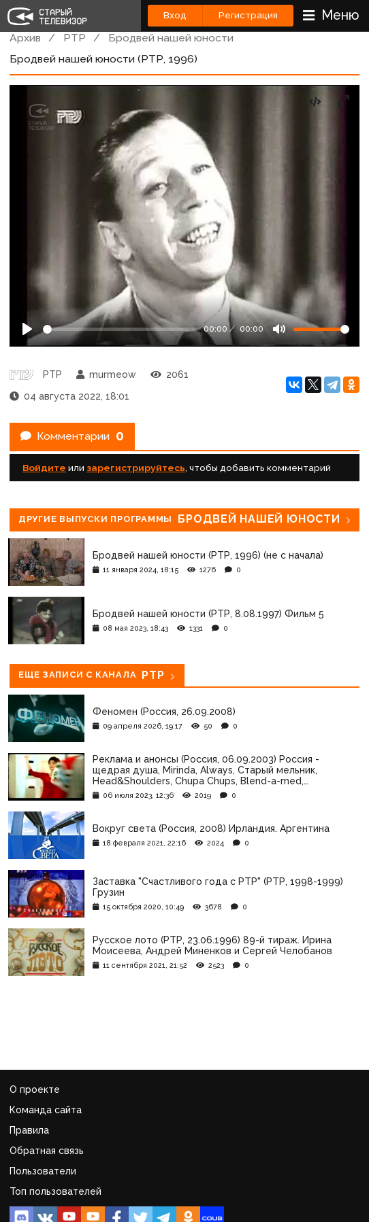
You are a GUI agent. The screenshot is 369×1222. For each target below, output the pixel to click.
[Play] (27, 329)
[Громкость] (321, 329)
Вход (175, 15)
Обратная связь (47, 1150)
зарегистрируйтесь (135, 467)
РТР (74, 37)
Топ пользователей (55, 1191)
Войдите (44, 467)
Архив (25, 37)
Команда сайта (46, 1109)
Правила (29, 1130)
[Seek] (119, 329)
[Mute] (279, 329)
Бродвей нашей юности (171, 37)
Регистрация (248, 15)
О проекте (35, 1089)
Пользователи (43, 1171)
